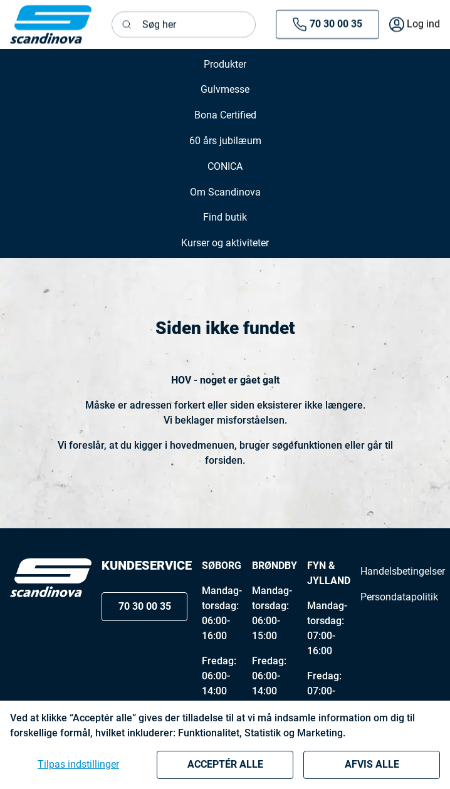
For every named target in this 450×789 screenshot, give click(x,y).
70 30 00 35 (327, 24)
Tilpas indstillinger (78, 764)
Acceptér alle (225, 764)
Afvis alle (372, 764)
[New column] (51, 24)
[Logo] (51, 577)
